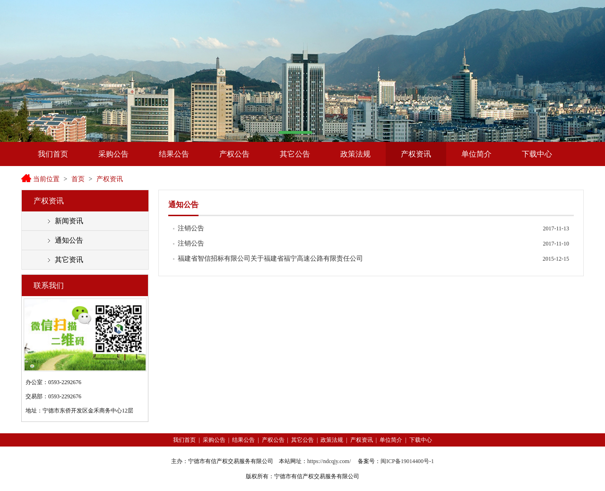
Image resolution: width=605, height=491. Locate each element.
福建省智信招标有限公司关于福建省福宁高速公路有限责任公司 (270, 258)
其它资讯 (69, 259)
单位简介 (476, 154)
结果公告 (174, 154)
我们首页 (53, 154)
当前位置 (46, 179)
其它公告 (295, 154)
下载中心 (537, 154)
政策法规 (355, 154)
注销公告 (191, 228)
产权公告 (234, 154)
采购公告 (113, 154)
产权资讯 (416, 154)
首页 (78, 179)
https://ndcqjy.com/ (329, 461)
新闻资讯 (69, 221)
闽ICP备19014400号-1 (407, 461)
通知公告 (69, 240)
